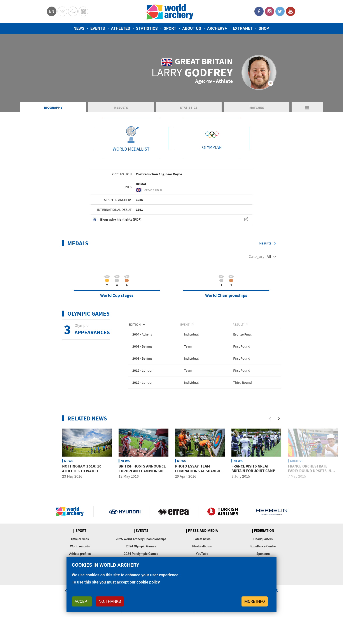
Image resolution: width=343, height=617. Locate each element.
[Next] (278, 424)
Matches (256, 112)
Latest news (202, 545)
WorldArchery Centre (83, 11)
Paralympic (73, 11)
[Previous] (270, 424)
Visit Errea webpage (173, 517)
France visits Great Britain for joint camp (253, 474)
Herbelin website (271, 517)
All (269, 261)
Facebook (259, 11)
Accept (82, 601)
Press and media (203, 537)
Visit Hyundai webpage (124, 517)
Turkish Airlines (222, 517)
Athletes (120, 28)
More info (254, 601)
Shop (264, 28)
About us (191, 28)
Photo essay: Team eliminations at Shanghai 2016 (199, 476)
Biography (53, 112)
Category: (257, 261)
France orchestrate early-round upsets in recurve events (309, 476)
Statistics (147, 28)
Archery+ (217, 28)
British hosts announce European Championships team (143, 476)
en (51, 11)
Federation (264, 537)
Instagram (269, 11)
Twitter (280, 11)
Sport (170, 28)
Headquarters (263, 545)
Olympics (62, 11)
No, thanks (109, 601)
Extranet (242, 28)
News (79, 28)
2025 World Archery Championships (141, 545)
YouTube (290, 11)
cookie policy (148, 582)
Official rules (80, 545)
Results (121, 112)
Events (97, 28)
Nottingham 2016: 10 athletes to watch (82, 474)
